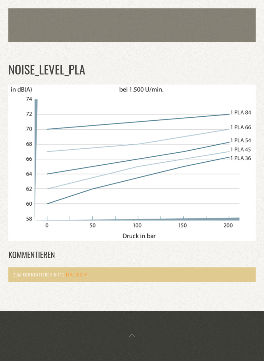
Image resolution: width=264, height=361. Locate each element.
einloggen (76, 274)
